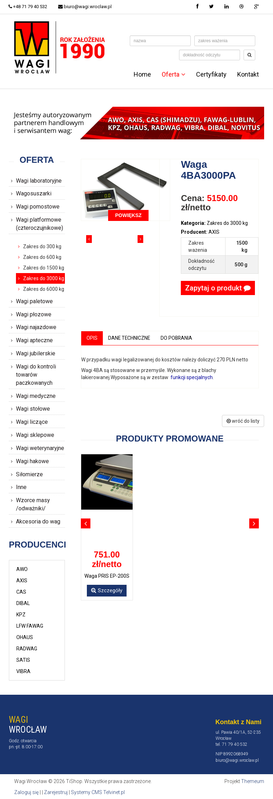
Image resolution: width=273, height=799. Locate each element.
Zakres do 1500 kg (43, 268)
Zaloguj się (26, 792)
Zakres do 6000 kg (43, 289)
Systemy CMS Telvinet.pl (98, 792)
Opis (92, 338)
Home (142, 74)
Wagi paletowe (34, 301)
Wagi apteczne (34, 340)
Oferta (173, 74)
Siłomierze (29, 474)
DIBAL (23, 603)
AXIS (21, 580)
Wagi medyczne (36, 396)
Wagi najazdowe (36, 327)
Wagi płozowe (33, 314)
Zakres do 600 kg (42, 257)
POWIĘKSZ (128, 215)
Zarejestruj (56, 792)
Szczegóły (106, 590)
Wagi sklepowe (35, 435)
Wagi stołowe (33, 408)
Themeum (252, 781)
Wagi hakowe (32, 461)
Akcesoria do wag (38, 521)
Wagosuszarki (33, 193)
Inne (21, 487)
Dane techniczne (129, 338)
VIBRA (23, 671)
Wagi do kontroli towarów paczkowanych (36, 374)
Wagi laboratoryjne (39, 180)
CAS (21, 592)
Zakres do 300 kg (42, 246)
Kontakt (248, 74)
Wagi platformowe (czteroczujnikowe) (39, 223)
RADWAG (26, 648)
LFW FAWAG (29, 626)
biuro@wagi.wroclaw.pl (85, 6)
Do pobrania (178, 338)
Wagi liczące (32, 421)
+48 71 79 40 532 (28, 6)
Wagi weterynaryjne (40, 448)
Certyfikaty (211, 74)
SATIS (23, 660)
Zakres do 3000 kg (43, 278)
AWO (22, 569)
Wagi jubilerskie (35, 353)
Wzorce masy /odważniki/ (33, 504)
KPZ (21, 614)
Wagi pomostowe (38, 206)
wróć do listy (243, 421)
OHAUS (24, 637)
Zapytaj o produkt (218, 288)
